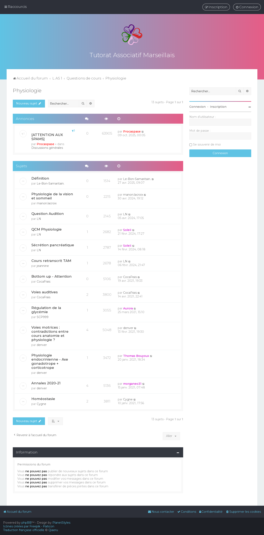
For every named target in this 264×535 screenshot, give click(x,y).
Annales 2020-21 (45, 382)
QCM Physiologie (46, 228)
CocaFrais (43, 280)
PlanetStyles (61, 522)
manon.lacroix (47, 202)
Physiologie (27, 89)
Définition (40, 177)
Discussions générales (47, 147)
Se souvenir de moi (207, 143)
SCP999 (42, 316)
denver (42, 344)
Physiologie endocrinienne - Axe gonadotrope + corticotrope (49, 360)
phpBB (26, 522)
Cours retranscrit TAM (51, 260)
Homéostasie (43, 398)
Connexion (197, 106)
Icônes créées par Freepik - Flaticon (28, 526)
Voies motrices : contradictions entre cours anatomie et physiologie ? (49, 332)
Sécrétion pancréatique (52, 244)
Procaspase (45, 143)
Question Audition (47, 213)
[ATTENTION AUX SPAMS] (47, 136)
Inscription (218, 106)
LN (39, 218)
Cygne (41, 403)
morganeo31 (132, 383)
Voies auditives (44, 291)
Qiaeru (53, 530)
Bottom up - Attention (51, 275)
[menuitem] (247, 6)
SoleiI (127, 229)
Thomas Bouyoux (136, 355)
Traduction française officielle (23, 530)
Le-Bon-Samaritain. (50, 182)
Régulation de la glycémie (46, 309)
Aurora (128, 307)
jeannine (43, 265)
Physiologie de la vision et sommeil (52, 195)
